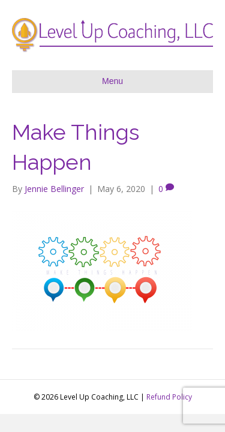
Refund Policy (169, 397)
